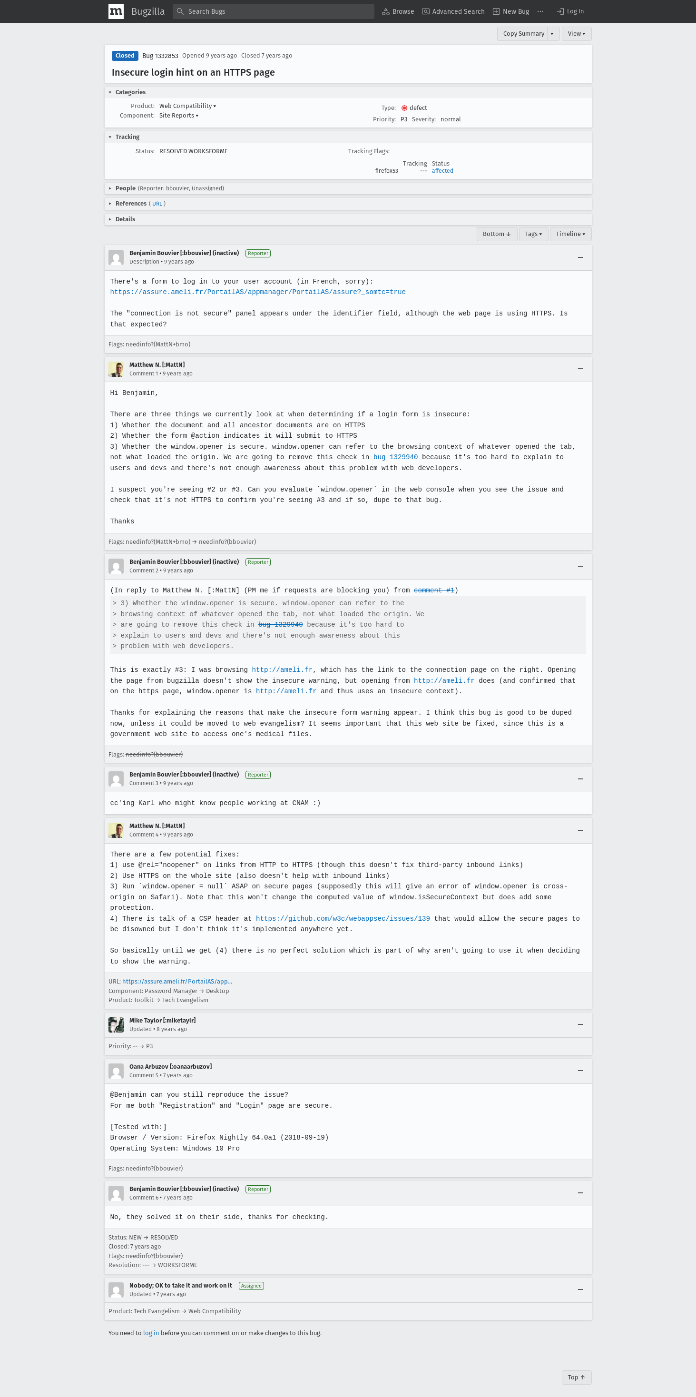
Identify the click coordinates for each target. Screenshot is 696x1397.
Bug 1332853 (160, 56)
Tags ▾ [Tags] (533, 233)
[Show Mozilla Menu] (116, 11)
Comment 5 (143, 1064)
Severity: (424, 119)
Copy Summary (523, 33)
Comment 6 (143, 1186)
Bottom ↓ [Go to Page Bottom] (497, 233)
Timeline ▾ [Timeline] (571, 233)
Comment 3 (143, 783)
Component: (137, 115)
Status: (145, 151)
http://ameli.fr (280, 669)
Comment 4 (143, 834)
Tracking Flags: (369, 151)
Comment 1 (143, 373)
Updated (140, 1018)
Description (144, 261)
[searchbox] (273, 11)
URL (157, 203)
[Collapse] (580, 257)
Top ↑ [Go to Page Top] (577, 1366)
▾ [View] (552, 33)
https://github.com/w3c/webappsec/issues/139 (340, 907)
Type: (389, 107)
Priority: (384, 119)
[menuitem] (398, 11)
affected (442, 170)
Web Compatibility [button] (187, 105)
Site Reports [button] (179, 115)
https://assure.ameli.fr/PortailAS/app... (177, 970)
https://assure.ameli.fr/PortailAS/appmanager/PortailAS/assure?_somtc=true (256, 291)
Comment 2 (143, 570)
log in (151, 1322)
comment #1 (430, 590)
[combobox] (273, 11)
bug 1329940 (375, 457)
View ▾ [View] (577, 33)
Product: (143, 105)
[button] (570, 11)
